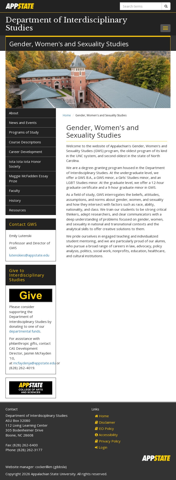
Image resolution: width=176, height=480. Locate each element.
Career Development (25, 151)
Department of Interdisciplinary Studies (66, 24)
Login (101, 447)
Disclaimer (105, 422)
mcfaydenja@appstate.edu (34, 363)
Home (67, 115)
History (15, 200)
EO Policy (104, 428)
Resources (17, 210)
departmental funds (24, 331)
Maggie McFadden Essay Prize (28, 178)
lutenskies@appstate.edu (29, 255)
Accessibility (106, 434)
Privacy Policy (108, 441)
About (13, 113)
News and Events (23, 122)
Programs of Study (24, 132)
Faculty (14, 190)
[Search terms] (141, 6)
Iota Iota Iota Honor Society (25, 164)
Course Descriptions (25, 142)
